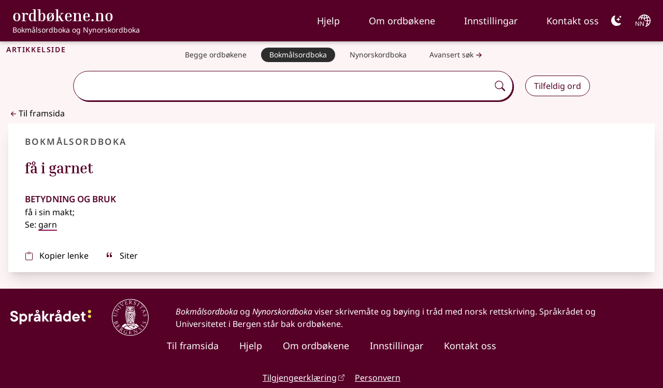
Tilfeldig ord (557, 86)
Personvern (377, 377)
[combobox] (282, 85)
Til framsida (36, 113)
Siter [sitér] (121, 255)
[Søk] (500, 86)
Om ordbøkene (402, 20)
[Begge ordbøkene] (216, 55)
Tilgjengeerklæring (300, 377)
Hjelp (328, 20)
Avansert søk (456, 55)
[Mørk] (616, 21)
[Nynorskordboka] (378, 55)
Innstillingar (490, 20)
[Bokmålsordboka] (298, 55)
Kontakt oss (572, 20)
